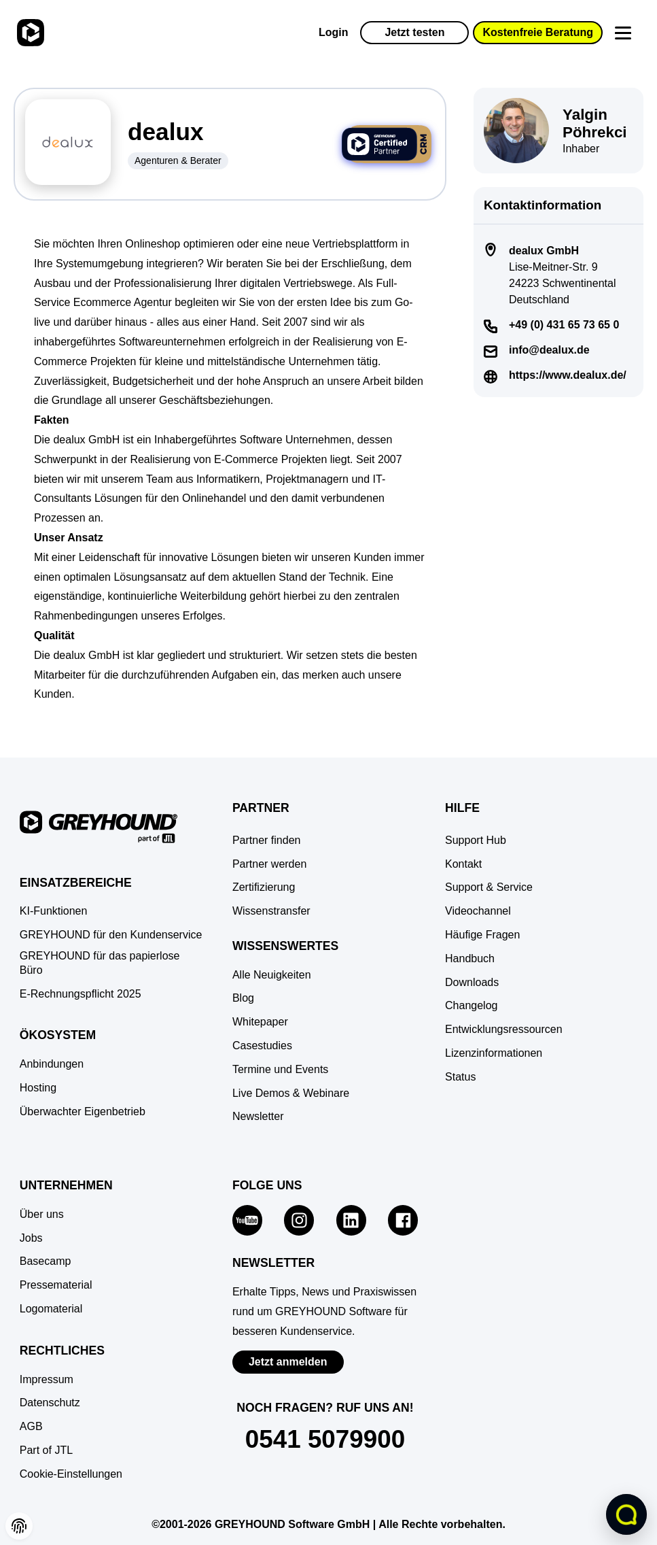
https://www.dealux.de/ (567, 375)
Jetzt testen (414, 32)
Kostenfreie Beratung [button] (537, 32)
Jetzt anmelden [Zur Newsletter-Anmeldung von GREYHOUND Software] (288, 1362)
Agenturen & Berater (178, 160)
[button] (71, 1474)
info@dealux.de (549, 350)
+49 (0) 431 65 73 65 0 (564, 324)
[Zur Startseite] (29, 32)
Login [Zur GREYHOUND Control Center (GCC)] (334, 32)
